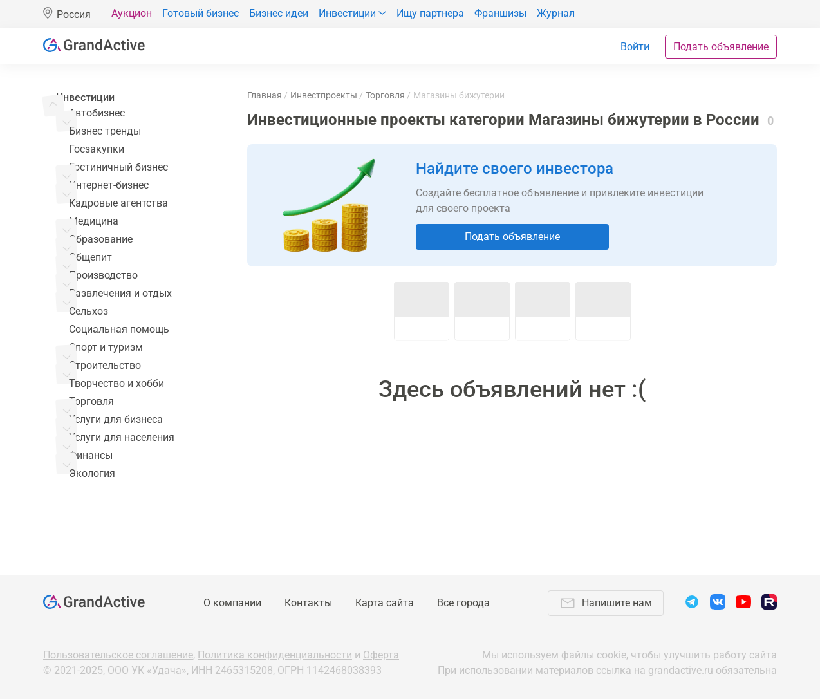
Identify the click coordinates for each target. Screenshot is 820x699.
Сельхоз (88, 311)
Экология (92, 473)
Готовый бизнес (200, 13)
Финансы (91, 455)
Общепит (90, 257)
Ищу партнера (430, 13)
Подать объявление (721, 47)
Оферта (381, 655)
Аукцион (131, 13)
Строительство (105, 365)
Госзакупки (96, 149)
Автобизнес (97, 113)
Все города (463, 603)
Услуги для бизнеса (116, 419)
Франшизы (500, 13)
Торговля (91, 401)
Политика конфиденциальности (275, 655)
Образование (101, 239)
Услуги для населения (121, 437)
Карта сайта (384, 603)
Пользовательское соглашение (118, 655)
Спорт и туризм (106, 347)
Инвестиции (85, 97)
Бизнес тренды (105, 131)
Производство (103, 275)
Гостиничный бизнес (118, 167)
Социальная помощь (119, 329)
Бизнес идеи (278, 13)
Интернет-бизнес (109, 185)
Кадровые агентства (118, 203)
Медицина (93, 221)
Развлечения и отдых (120, 293)
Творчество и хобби (116, 383)
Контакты (308, 603)
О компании (232, 603)
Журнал (556, 13)
